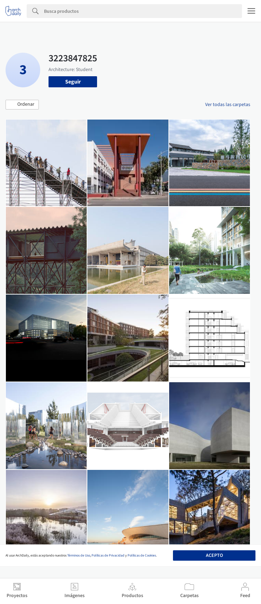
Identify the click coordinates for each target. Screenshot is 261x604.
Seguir (73, 82)
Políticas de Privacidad (108, 555)
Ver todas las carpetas (227, 104)
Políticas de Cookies (142, 555)
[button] (22, 105)
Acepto (214, 555)
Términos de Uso (78, 555)
